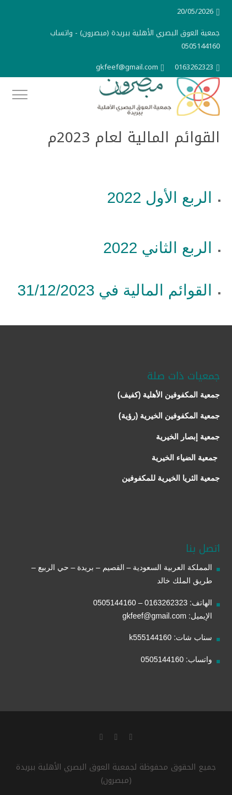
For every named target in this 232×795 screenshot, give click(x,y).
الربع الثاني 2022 (157, 247)
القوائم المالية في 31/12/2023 (115, 290)
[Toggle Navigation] (20, 96)
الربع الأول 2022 (159, 197)
